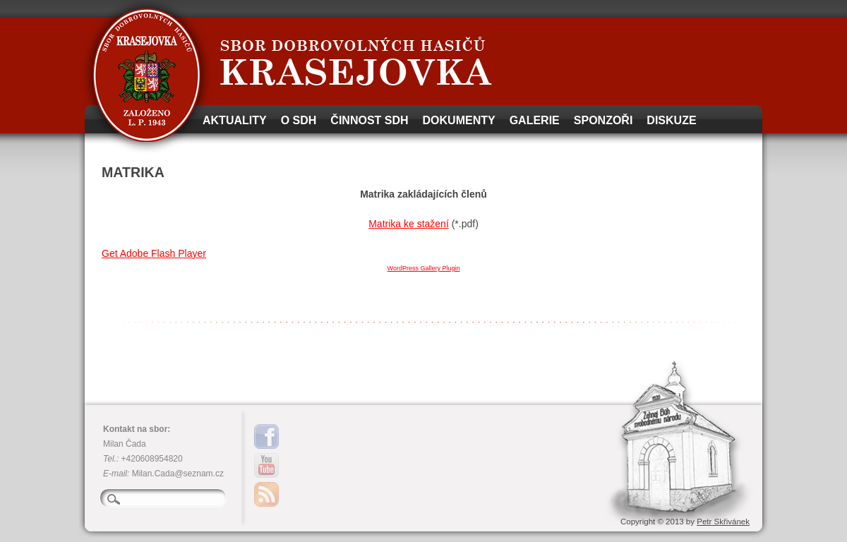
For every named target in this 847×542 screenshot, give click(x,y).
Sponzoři (603, 120)
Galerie (535, 120)
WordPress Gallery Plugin (424, 268)
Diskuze (671, 120)
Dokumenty (459, 120)
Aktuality (235, 120)
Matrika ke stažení (408, 223)
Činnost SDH (369, 120)
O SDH (299, 120)
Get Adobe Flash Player (154, 253)
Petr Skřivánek (723, 521)
